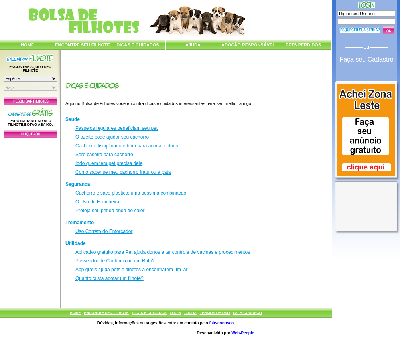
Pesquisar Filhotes (30, 101)
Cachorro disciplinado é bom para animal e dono (126, 146)
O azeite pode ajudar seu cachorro (112, 137)
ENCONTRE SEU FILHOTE (82, 44)
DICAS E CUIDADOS (137, 44)
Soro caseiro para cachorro (104, 154)
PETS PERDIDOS (303, 44)
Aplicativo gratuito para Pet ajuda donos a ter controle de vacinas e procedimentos (162, 252)
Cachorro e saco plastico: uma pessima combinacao (130, 193)
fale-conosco (221, 323)
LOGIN (175, 313)
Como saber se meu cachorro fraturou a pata (123, 172)
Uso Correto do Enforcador (103, 231)
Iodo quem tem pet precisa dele (108, 163)
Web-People (242, 333)
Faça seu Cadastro (366, 59)
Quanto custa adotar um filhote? (109, 278)
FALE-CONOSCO (247, 313)
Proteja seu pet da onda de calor (109, 210)
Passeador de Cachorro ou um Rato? (115, 261)
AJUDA (193, 44)
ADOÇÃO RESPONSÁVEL (248, 44)
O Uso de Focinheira (97, 202)
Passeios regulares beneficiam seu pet (116, 128)
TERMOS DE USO (215, 313)
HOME (27, 44)
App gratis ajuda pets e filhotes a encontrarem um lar (131, 269)
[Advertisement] (30, 221)
